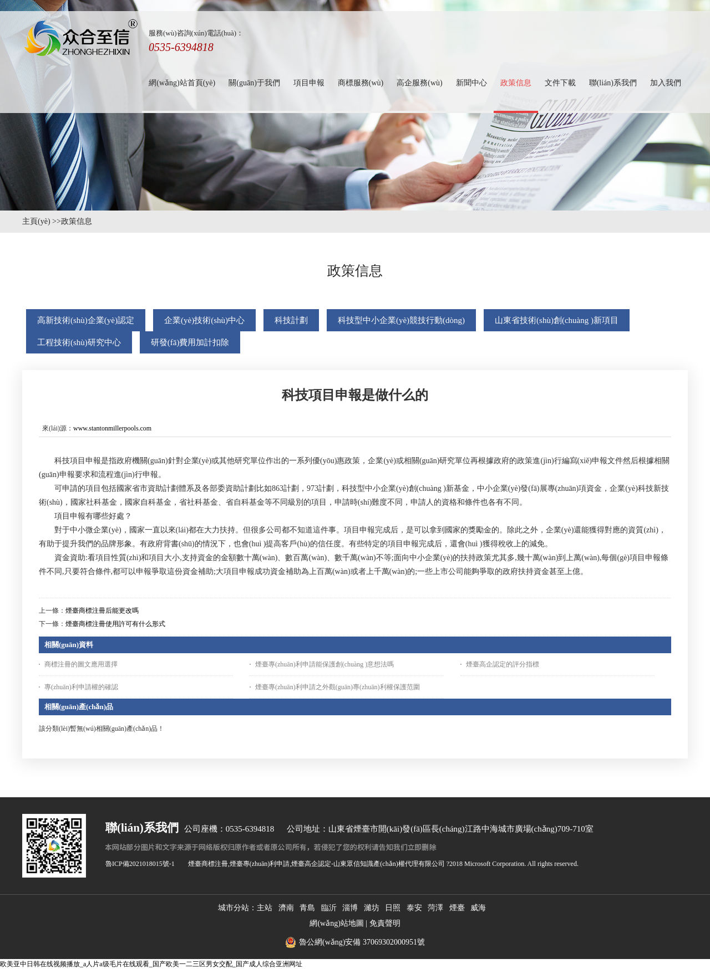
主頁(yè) (36, 221)
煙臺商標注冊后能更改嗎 (102, 610)
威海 (478, 908)
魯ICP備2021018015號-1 (140, 864)
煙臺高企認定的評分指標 (502, 664)
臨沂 (329, 908)
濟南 (286, 908)
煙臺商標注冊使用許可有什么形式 (115, 624)
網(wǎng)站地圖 (336, 923)
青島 (307, 908)
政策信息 (76, 221)
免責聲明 (384, 923)
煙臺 (457, 908)
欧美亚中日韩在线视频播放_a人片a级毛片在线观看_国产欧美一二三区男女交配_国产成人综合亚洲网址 (151, 964)
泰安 (414, 908)
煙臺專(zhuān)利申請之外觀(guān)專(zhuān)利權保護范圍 (337, 687)
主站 (264, 908)
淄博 (350, 908)
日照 (392, 908)
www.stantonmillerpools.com (112, 428)
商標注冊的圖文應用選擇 (81, 664)
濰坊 (371, 908)
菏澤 (435, 908)
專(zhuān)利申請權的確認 (81, 687)
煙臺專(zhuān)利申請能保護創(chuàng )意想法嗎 (324, 664)
